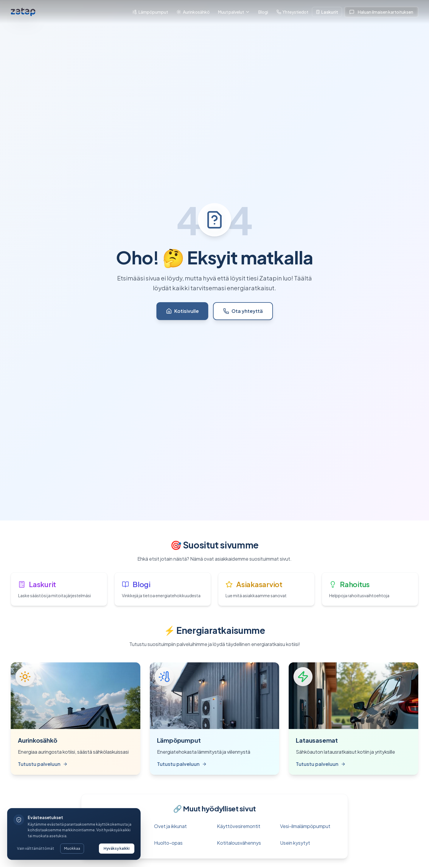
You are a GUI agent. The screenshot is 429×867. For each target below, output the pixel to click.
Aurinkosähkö (193, 12)
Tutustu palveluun (43, 764)
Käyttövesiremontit (238, 826)
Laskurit (327, 12)
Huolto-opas (168, 843)
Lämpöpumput (150, 12)
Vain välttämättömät (35, 848)
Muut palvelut (234, 12)
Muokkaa (72, 848)
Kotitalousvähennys (239, 843)
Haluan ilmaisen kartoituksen (381, 12)
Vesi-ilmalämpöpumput (305, 826)
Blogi (263, 12)
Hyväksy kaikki (117, 848)
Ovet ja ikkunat (170, 826)
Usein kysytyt (295, 843)
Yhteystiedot (292, 12)
